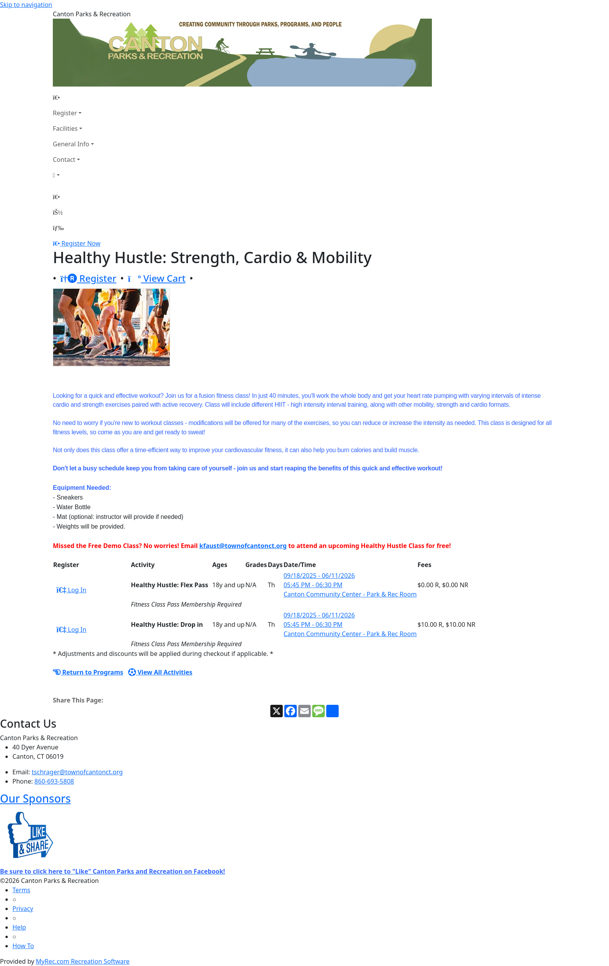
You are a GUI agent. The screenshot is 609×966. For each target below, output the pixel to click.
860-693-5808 (54, 781)
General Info (71, 144)
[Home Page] (73, 97)
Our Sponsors (35, 798)
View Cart (156, 278)
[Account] (73, 175)
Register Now (80, 243)
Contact (64, 159)
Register (65, 113)
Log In (71, 590)
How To (23, 946)
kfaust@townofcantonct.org (243, 545)
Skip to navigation (26, 4)
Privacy (22, 908)
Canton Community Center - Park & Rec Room (350, 594)
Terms (21, 890)
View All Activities (160, 672)
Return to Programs (88, 672)
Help (19, 927)
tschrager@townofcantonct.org (77, 772)
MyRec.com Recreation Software (82, 961)
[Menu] (58, 228)
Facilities (65, 128)
